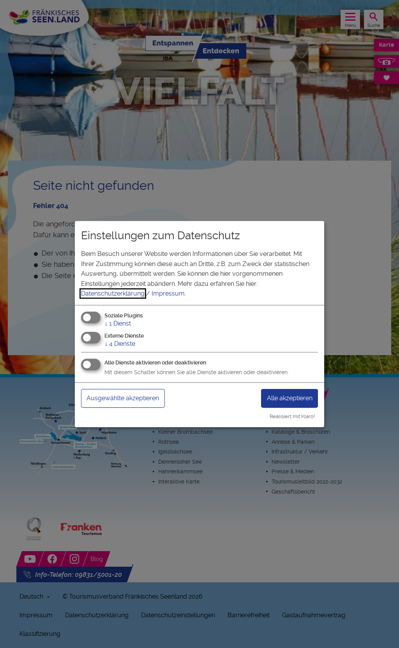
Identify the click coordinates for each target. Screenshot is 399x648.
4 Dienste (119, 343)
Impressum (168, 293)
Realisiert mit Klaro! (292, 416)
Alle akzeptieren (289, 398)
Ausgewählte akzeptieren (123, 398)
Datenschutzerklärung (113, 293)
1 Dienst (117, 323)
